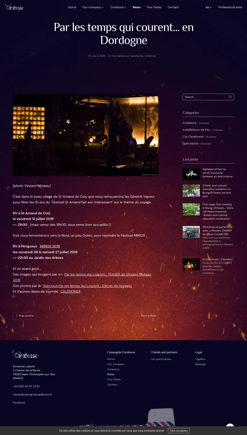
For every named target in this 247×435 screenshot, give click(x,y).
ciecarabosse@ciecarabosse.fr (32, 394)
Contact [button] (173, 7)
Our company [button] (93, 7)
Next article (147, 315)
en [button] (209, 7)
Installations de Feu (202, 130)
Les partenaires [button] (161, 359)
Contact (112, 384)
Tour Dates (114, 379)
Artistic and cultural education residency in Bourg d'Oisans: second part (217, 191)
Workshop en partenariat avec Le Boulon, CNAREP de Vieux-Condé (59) (218, 230)
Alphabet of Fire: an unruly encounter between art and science (218, 173)
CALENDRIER (70, 291)
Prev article (25, 315)
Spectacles (136, 58)
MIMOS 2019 (50, 246)
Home (111, 359)
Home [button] (72, 7)
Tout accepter (179, 430)
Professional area (230, 7)
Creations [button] (118, 7)
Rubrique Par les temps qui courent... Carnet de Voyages (87, 286)
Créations (150, 58)
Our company (116, 364)
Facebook (19, 402)
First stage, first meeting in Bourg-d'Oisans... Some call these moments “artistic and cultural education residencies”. (218, 211)
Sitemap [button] (200, 364)
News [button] (136, 7)
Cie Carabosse (120, 58)
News (111, 374)
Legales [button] (200, 359)
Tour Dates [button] (154, 7)
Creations (113, 369)
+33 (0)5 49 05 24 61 (26, 386)
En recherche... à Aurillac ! (218, 259)
